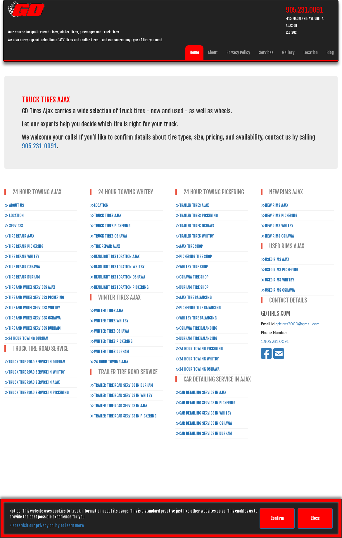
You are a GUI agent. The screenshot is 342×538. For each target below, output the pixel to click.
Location (310, 52)
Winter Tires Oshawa (109, 331)
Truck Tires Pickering (110, 226)
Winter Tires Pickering (111, 341)
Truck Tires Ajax (105, 215)
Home (194, 52)
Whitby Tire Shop (191, 266)
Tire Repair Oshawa (22, 266)
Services (266, 52)
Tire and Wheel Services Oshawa (32, 318)
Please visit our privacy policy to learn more (46, 525)
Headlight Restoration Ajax (114, 256)
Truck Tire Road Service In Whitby (34, 372)
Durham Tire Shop (191, 287)
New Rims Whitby (277, 226)
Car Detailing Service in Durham (203, 433)
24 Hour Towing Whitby (197, 359)
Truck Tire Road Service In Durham (34, 362)
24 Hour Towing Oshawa (197, 369)
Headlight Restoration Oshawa (117, 277)
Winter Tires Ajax (106, 310)
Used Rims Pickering (279, 269)
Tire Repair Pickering (23, 246)
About (213, 52)
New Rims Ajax (274, 205)
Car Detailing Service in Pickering (205, 403)
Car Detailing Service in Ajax (200, 392)
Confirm (277, 518)
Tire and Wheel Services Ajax (29, 287)
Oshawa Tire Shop (191, 277)
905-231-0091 (39, 146)
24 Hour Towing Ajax (109, 362)
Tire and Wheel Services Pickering (34, 297)
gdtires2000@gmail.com (297, 323)
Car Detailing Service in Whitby (203, 413)
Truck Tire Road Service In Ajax (32, 382)
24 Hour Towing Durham (26, 338)
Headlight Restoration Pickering (119, 287)
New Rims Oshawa (277, 236)
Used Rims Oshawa (278, 290)
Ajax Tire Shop (189, 246)
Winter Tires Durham (109, 351)
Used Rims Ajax (275, 259)
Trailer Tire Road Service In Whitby (121, 395)
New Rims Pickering (279, 215)
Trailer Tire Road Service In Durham (121, 385)
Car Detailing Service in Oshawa (203, 423)
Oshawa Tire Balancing (196, 328)
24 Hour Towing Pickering (199, 348)
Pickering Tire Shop (193, 256)
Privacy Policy (238, 52)
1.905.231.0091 (275, 341)
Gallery (288, 52)
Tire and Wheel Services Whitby (32, 307)
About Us (14, 205)
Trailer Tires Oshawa (194, 226)
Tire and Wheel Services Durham (32, 328)
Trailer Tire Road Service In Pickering (123, 416)
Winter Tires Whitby (109, 321)
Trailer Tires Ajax (192, 205)
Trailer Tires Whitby (194, 236)
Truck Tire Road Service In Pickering (36, 392)
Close (315, 518)
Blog (330, 52)
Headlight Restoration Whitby (117, 266)
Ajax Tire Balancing (193, 297)
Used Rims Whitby (277, 280)
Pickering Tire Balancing (198, 307)
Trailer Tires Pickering (196, 215)
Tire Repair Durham (22, 277)
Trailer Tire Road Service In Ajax (118, 405)
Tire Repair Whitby (21, 256)
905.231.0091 (304, 10)
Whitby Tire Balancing (196, 318)
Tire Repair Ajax (19, 236)
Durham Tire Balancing (196, 338)
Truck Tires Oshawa (108, 236)
